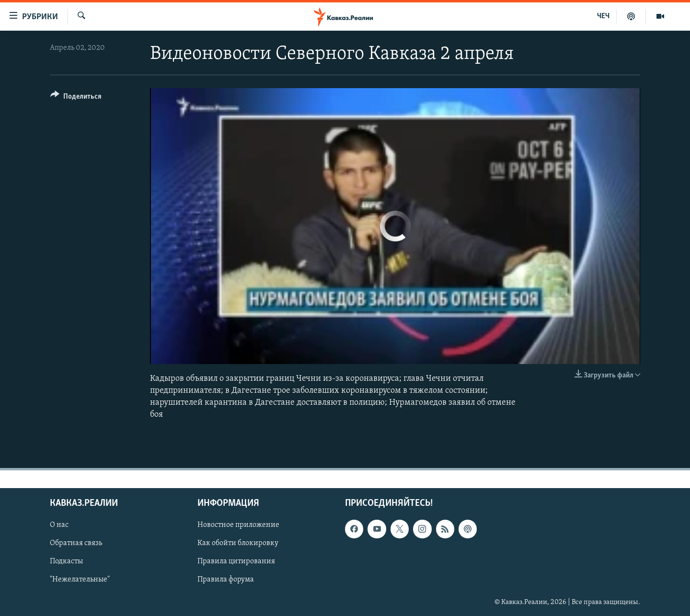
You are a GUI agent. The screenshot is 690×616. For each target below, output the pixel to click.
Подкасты (66, 562)
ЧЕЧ (603, 16)
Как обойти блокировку (237, 544)
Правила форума (225, 580)
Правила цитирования (236, 562)
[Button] (76, 98)
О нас (59, 525)
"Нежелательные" (80, 580)
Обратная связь (76, 544)
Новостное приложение (238, 525)
